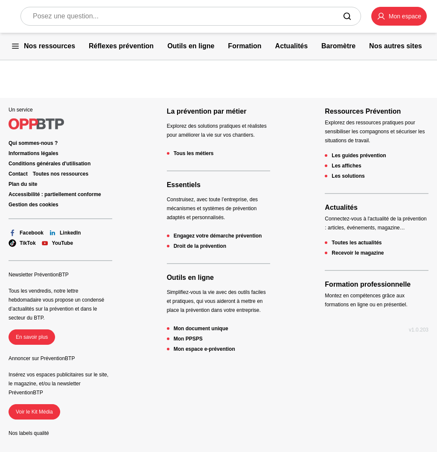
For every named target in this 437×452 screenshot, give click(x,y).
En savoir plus (32, 337)
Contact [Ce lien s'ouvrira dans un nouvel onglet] (18, 174)
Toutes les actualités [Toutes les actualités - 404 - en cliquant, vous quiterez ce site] (357, 243)
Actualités (341, 207)
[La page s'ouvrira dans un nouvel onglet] (399, 16)
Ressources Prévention (363, 111)
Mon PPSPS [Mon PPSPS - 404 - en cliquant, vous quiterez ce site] (188, 339)
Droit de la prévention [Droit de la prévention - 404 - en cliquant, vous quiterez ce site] (200, 246)
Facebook (26, 233)
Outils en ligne (190, 277)
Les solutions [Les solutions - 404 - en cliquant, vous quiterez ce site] (348, 176)
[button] (399, 16)
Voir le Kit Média (34, 412)
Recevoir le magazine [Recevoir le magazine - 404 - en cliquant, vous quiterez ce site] (358, 253)
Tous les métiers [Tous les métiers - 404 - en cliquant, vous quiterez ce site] (194, 153)
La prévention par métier (207, 111)
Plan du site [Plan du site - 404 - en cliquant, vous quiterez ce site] (23, 184)
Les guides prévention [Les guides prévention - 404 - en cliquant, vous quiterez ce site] (359, 155)
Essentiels (184, 184)
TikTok (22, 243)
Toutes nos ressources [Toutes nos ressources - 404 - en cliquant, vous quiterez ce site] (61, 174)
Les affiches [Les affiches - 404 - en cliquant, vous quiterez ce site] (346, 166)
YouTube (57, 243)
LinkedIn (65, 233)
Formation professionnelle (368, 284)
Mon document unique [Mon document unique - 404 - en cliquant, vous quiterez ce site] (201, 329)
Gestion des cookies (33, 205)
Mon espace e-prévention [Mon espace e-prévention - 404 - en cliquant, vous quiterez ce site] (204, 349)
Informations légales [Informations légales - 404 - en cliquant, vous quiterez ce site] (33, 153)
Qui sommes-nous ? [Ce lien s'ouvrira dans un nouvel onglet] (33, 143)
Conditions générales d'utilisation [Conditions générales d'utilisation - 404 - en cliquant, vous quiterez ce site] (49, 164)
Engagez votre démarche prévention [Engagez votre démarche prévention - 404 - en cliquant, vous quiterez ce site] (218, 236)
